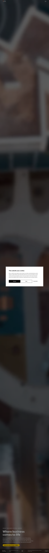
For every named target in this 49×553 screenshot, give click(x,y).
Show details (35, 281)
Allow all (14, 281)
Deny (26, 281)
